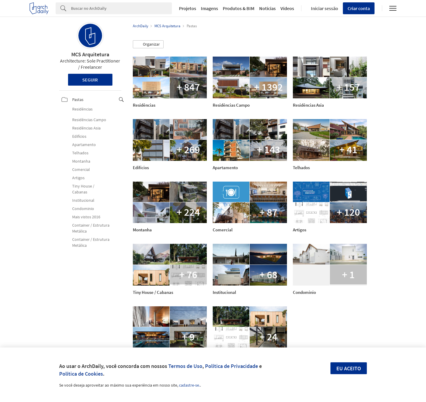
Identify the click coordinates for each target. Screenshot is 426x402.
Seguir (90, 80)
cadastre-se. (189, 385)
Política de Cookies (81, 373)
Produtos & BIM (238, 8)
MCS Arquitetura (90, 54)
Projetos (187, 8)
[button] (148, 44)
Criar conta (359, 8)
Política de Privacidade (231, 366)
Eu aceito (348, 368)
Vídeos (287, 8)
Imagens (209, 8)
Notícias (267, 8)
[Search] (121, 8)
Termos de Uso (185, 366)
